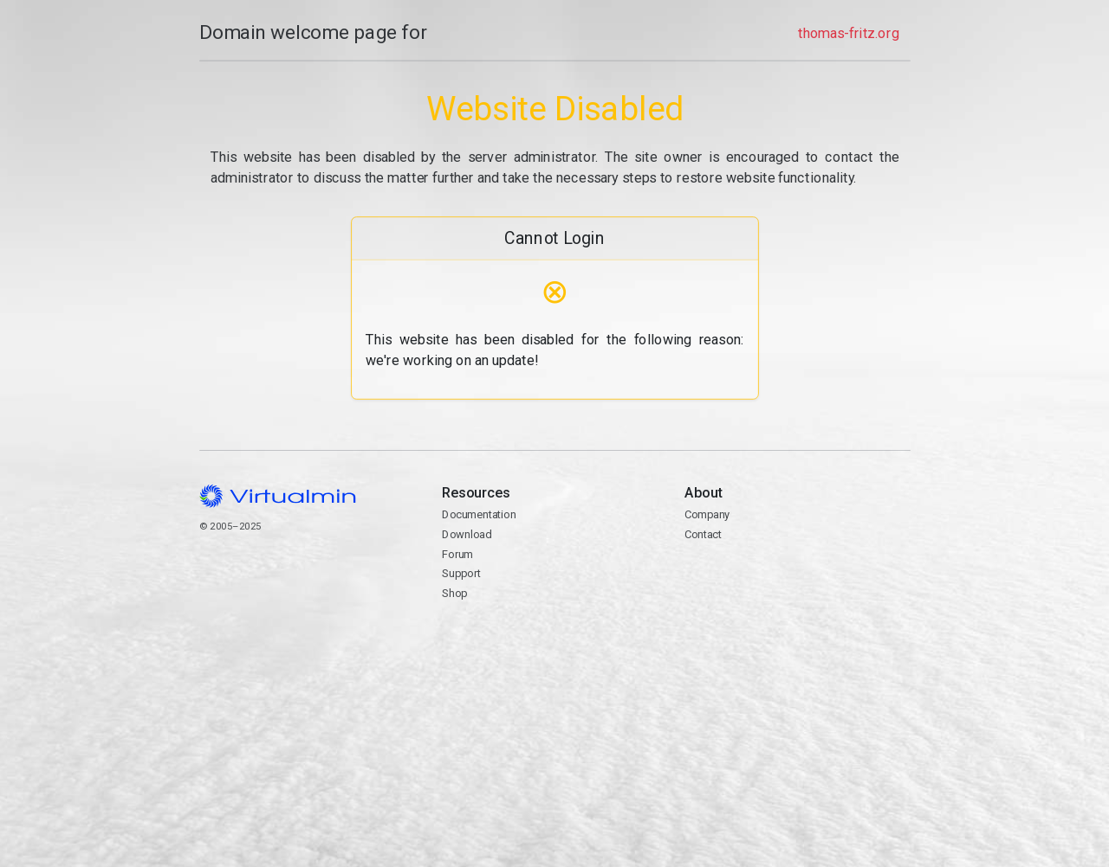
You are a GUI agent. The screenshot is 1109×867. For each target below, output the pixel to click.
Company (707, 514)
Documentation (479, 514)
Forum (457, 554)
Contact (797, 584)
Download (466, 534)
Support (461, 573)
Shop (454, 593)
